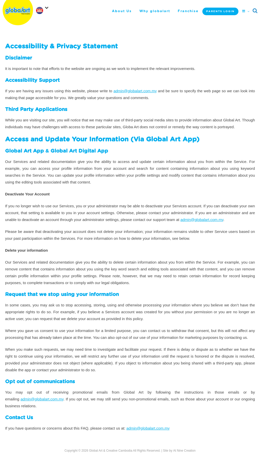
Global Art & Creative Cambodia (110, 450)
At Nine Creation (184, 450)
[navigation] (43, 8)
